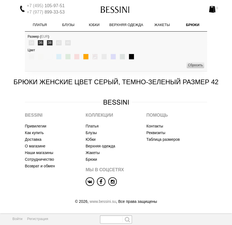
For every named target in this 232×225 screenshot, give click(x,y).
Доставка (33, 139)
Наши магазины (39, 152)
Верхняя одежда (126, 25)
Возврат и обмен (40, 166)
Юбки (94, 25)
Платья (40, 25)
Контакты (154, 126)
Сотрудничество (39, 159)
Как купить (34, 133)
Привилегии (35, 126)
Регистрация (37, 219)
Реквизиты (155, 133)
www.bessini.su (103, 201)
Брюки (192, 25)
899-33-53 (46, 12)
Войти (17, 219)
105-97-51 (46, 5)
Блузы (68, 25)
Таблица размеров (163, 139)
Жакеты (162, 25)
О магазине (35, 146)
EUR (44, 37)
